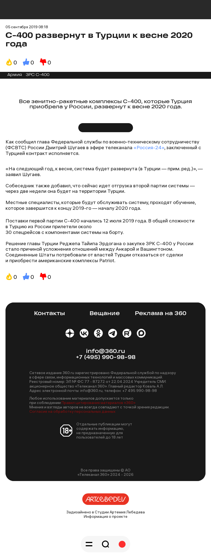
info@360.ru (105, 351)
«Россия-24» (149, 147)
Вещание (105, 313)
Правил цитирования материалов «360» (98, 402)
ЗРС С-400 (37, 75)
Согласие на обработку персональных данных (72, 411)
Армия (14, 75)
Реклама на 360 (160, 313)
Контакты (49, 313)
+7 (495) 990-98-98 (105, 357)
